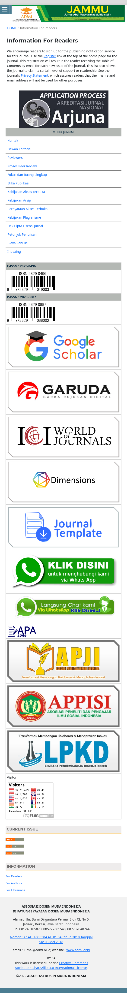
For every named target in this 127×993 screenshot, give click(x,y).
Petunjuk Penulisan (22, 234)
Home (12, 28)
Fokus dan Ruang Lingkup (27, 174)
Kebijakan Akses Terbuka (26, 192)
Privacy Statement (34, 75)
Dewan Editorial (19, 149)
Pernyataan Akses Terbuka (27, 209)
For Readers (14, 876)
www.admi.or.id (78, 950)
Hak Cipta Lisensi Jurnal (25, 226)
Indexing (14, 251)
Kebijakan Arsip (19, 200)
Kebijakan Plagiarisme (24, 217)
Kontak (12, 140)
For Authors (14, 883)
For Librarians (15, 890)
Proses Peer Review (22, 166)
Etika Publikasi (18, 183)
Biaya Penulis (17, 243)
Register (50, 56)
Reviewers (15, 157)
